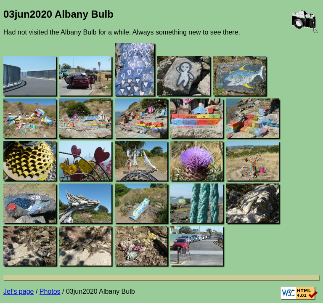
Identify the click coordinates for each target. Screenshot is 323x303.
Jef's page (18, 291)
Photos (50, 291)
